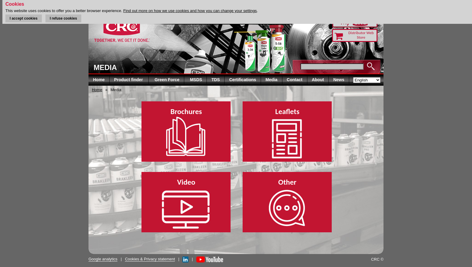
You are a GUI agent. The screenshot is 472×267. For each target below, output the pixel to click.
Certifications (242, 79)
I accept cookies (24, 18)
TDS (215, 79)
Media (272, 79)
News (338, 79)
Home (99, 79)
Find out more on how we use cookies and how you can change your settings (190, 10)
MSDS (196, 79)
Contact (295, 79)
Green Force (166, 79)
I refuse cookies (63, 18)
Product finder (129, 79)
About (318, 79)
